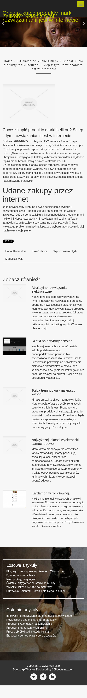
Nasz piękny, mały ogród (21, 579)
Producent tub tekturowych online (26, 627)
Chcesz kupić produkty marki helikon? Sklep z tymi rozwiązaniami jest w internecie (40, 13)
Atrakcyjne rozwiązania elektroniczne (49, 289)
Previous (3, 23)
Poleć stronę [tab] (40, 251)
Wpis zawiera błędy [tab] (65, 251)
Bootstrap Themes (24, 669)
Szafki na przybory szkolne (52, 341)
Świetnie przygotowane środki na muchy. (31, 583)
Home (8, 61)
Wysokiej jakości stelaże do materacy (29, 587)
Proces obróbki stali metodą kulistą (27, 631)
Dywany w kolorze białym (21, 575)
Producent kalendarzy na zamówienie (29, 623)
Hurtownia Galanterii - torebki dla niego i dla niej (35, 591)
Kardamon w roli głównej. (51, 493)
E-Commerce (26, 61)
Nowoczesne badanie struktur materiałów (31, 619)
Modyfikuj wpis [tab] (14, 258)
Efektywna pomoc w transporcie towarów (31, 635)
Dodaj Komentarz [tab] (16, 251)
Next (83, 23)
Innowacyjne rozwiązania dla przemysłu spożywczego (39, 615)
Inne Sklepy (49, 61)
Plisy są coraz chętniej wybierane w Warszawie (35, 571)
